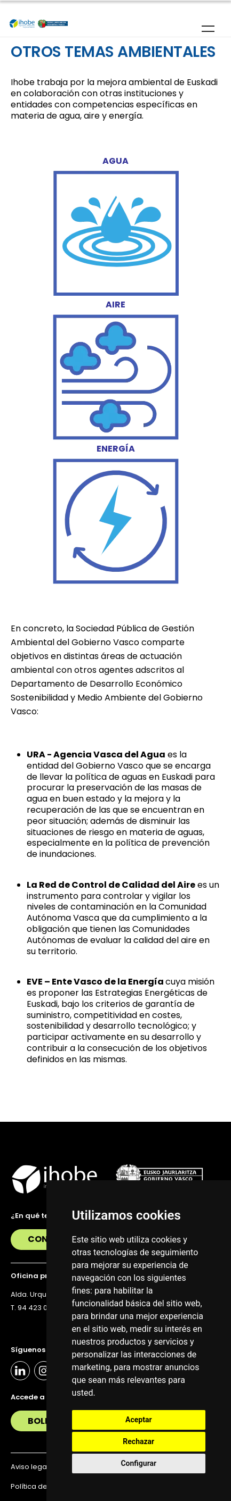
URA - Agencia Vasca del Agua (96, 754)
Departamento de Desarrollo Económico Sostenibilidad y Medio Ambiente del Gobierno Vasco (107, 698)
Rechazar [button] (138, 1441)
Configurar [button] (138, 1463)
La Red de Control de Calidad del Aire (111, 885)
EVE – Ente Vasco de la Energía (95, 981)
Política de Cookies (44, 1486)
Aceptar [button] (138, 1419)
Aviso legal (30, 1467)
